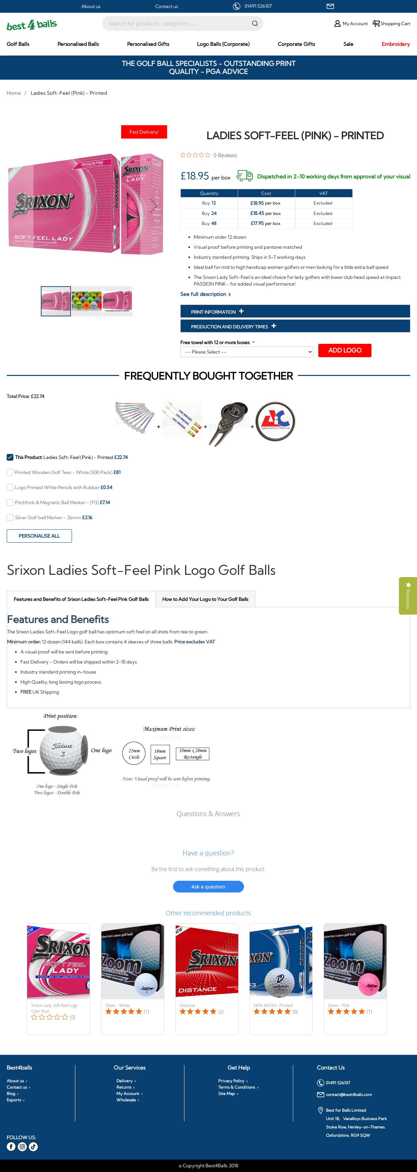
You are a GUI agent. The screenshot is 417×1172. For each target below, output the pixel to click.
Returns (123, 1087)
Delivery (124, 1081)
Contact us (166, 6)
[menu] (208, 44)
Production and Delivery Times (230, 326)
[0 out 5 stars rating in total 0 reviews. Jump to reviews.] (208, 155)
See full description (203, 294)
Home (14, 93)
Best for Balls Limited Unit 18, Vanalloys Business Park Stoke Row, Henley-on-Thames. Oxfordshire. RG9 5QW (352, 1122)
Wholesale (126, 1100)
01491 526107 (258, 6)
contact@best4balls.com (344, 1094)
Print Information (214, 312)
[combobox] (182, 23)
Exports (14, 1100)
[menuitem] (18, 44)
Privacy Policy (231, 1081)
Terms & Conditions (236, 1087)
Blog (11, 1093)
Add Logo (344, 350)
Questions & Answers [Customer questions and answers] (208, 813)
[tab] (81, 599)
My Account (127, 1093)
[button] (20, 205)
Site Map (226, 1093)
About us (90, 6)
